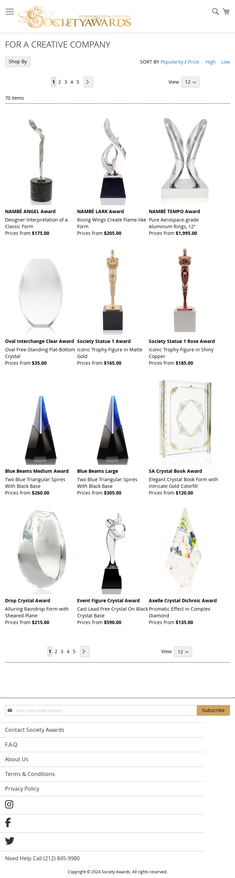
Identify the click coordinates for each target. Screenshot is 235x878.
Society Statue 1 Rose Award (182, 341)
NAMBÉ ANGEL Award (30, 211)
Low (225, 62)
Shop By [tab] (18, 61)
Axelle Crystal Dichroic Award (183, 600)
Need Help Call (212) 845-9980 (42, 858)
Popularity (172, 62)
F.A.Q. (11, 744)
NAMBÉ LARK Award (100, 211)
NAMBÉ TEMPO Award (174, 211)
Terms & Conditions (30, 774)
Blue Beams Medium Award (37, 471)
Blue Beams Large (97, 471)
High (210, 62)
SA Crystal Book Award (175, 471)
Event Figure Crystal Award (108, 600)
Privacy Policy (22, 788)
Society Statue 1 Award (104, 341)
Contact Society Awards (34, 729)
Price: (194, 62)
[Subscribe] (213, 710)
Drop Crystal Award (27, 600)
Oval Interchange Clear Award (39, 341)
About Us (16, 759)
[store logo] (74, 16)
